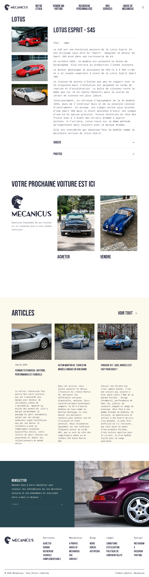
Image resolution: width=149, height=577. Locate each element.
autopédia (95, 551)
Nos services (107, 7)
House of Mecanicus (128, 7)
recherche (48, 551)
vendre (46, 547)
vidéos (93, 547)
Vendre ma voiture (58, 7)
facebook (138, 551)
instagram (139, 543)
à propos (73, 543)
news (92, 543)
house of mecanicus (74, 549)
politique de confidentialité (114, 553)
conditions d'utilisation (112, 545)
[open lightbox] (30, 39)
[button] (95, 142)
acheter (47, 543)
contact (73, 559)
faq (70, 555)
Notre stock (38, 7)
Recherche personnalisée (84, 7)
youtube (138, 555)
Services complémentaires (52, 557)
